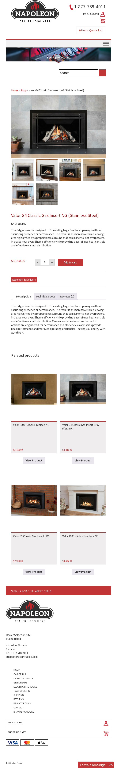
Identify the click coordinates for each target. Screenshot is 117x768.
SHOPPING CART (17, 732)
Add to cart (70, 262)
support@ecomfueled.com (22, 657)
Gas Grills (19, 674)
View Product (33, 460)
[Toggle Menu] (106, 43)
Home (14, 90)
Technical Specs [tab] (45, 296)
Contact (18, 707)
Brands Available (23, 711)
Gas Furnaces (21, 691)
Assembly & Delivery (24, 279)
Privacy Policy (22, 703)
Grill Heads (20, 682)
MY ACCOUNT (94, 14)
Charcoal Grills (23, 678)
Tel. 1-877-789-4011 (17, 653)
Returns (18, 699)
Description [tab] (23, 296)
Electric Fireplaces (25, 686)
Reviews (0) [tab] (67, 296)
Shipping (18, 695)
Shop (24, 90)
